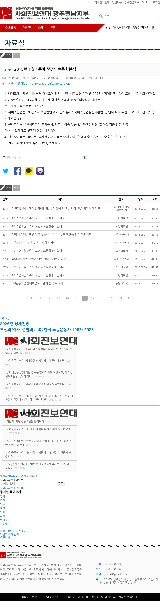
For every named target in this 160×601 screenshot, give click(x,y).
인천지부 (117, 2)
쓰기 (8, 55)
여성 (2, 508)
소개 (40, 27)
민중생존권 (6, 524)
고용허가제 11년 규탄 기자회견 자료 (34, 242)
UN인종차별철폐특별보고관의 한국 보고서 (37, 283)
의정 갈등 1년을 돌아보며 (30, 421)
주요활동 (10, 27)
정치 (2, 496)
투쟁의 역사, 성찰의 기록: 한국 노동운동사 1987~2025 (47, 330)
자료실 (15, 43)
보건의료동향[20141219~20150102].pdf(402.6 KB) (39, 83)
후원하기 (5, 537)
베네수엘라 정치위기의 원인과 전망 (45, 360)
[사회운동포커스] (15, 349)
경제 (2, 500)
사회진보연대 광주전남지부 (44, 13)
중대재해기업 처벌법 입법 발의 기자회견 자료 (39, 259)
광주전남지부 (131, 2)
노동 (2, 504)
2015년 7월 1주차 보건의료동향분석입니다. (38, 267)
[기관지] (10, 421)
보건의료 (5, 520)
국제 (2, 516)
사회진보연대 (102, 2)
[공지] (8, 372)
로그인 (156, 2)
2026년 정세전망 (15, 324)
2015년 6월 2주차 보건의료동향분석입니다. (38, 275)
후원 (53, 27)
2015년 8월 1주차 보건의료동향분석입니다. (38, 226)
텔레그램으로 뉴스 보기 (13, 531)
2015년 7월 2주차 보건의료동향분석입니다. (38, 250)
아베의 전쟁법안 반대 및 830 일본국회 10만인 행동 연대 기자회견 (52, 234)
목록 (16, 55)
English (146, 2)
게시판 (27, 27)
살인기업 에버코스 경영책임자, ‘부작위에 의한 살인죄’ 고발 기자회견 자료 (56, 208)
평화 (2, 512)
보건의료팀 (14, 78)
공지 (108, 27)
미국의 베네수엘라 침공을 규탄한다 (45, 384)
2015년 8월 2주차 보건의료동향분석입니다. (38, 218)
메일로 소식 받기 (9, 534)
